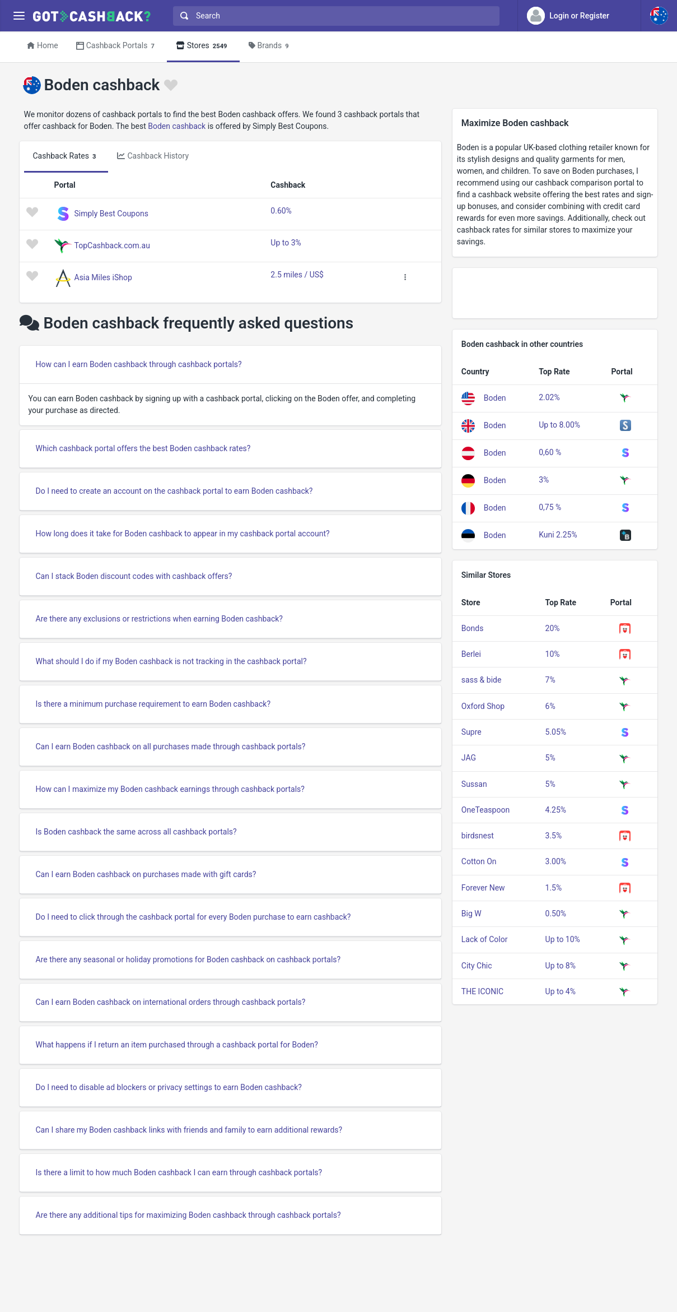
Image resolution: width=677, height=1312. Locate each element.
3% (544, 479)
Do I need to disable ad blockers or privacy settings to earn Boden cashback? (169, 1087)
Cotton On (479, 861)
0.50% (556, 913)
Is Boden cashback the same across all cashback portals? (136, 831)
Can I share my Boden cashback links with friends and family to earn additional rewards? (189, 1129)
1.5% (553, 887)
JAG (468, 757)
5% (550, 757)
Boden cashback (177, 126)
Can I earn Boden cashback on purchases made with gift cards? (146, 874)
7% (550, 679)
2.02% (549, 397)
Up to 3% (285, 242)
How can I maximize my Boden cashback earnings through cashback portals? (170, 789)
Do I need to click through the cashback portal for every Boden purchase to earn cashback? (193, 916)
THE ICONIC (482, 991)
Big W (471, 913)
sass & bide (481, 679)
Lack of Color (484, 939)
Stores (203, 46)
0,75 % (550, 507)
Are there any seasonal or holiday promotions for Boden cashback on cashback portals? (188, 959)
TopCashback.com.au (112, 245)
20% (552, 628)
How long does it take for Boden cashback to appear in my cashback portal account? (183, 533)
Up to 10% (562, 939)
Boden (495, 397)
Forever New (483, 887)
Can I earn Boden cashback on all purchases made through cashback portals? (171, 746)
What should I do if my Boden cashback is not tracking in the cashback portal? (171, 661)
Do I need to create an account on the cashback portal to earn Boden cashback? (174, 490)
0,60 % (550, 452)
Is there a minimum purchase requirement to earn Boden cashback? (153, 703)
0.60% (281, 210)
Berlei (471, 654)
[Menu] (19, 16)
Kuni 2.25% (558, 534)
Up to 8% (560, 965)
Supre (471, 731)
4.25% (556, 809)
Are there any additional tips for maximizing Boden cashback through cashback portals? (188, 1215)
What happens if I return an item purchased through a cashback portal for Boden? (177, 1044)
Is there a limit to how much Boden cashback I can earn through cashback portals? (179, 1172)
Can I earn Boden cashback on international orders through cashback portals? (171, 1002)
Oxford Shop (483, 706)
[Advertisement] (555, 293)
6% (550, 706)
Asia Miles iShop (103, 277)
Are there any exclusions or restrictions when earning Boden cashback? (159, 618)
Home (42, 45)
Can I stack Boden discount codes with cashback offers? (134, 576)
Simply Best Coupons (111, 213)
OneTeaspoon (485, 809)
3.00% (556, 861)
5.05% (556, 731)
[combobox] (333, 16)
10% (552, 654)
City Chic (476, 965)
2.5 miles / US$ (297, 274)
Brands (270, 46)
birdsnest (477, 835)
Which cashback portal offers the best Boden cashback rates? (143, 448)
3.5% (553, 835)
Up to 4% (560, 991)
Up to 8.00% (559, 424)
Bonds (472, 628)
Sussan (474, 784)
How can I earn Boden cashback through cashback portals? (139, 364)
